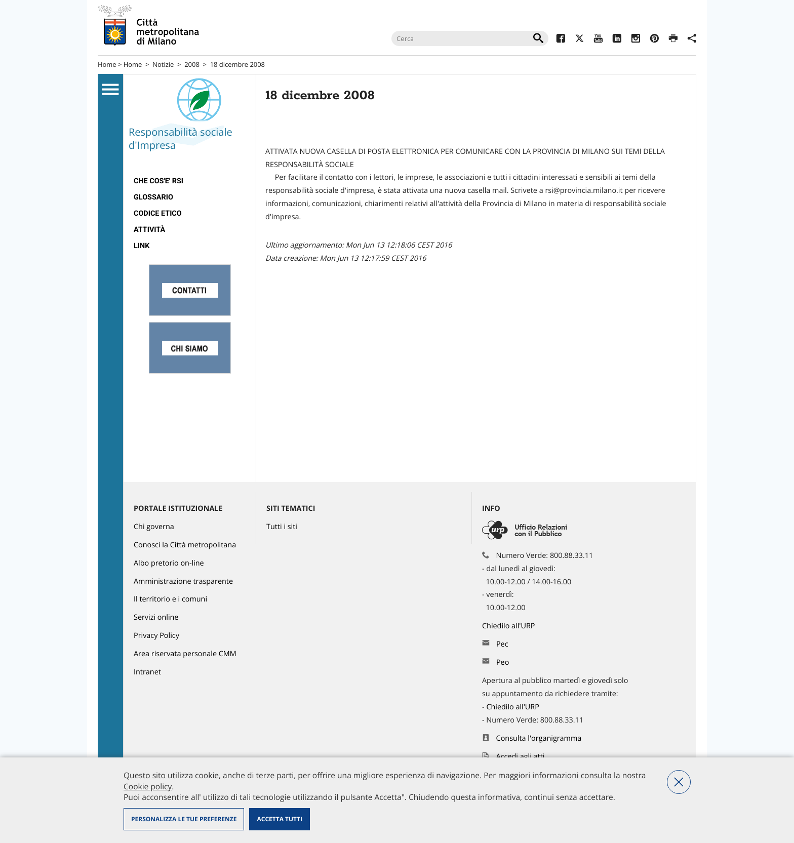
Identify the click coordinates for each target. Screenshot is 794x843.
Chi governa (154, 527)
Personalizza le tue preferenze (183, 819)
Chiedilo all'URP (509, 626)
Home (107, 64)
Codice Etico (158, 213)
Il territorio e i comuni (170, 599)
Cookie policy (148, 786)
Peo (502, 662)
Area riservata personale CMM (185, 654)
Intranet (147, 672)
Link (141, 246)
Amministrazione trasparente (183, 581)
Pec (502, 644)
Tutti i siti (281, 527)
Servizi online (156, 617)
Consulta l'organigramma (539, 738)
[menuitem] (190, 181)
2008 (192, 64)
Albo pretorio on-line (169, 563)
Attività (149, 229)
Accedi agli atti (520, 756)
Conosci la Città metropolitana (185, 545)
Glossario (153, 197)
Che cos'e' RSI (158, 181)
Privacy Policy (156, 635)
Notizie (163, 64)
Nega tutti (679, 782)
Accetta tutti (279, 819)
